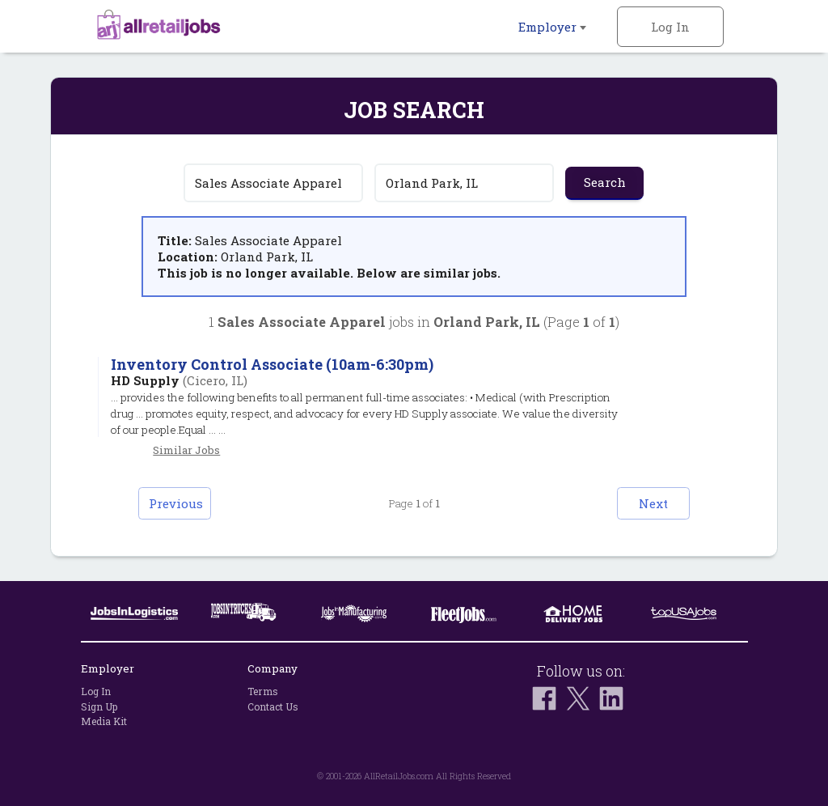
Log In (670, 27)
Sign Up (99, 706)
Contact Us (272, 706)
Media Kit (104, 721)
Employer (552, 27)
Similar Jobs (186, 450)
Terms (262, 691)
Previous (176, 503)
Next (653, 503)
